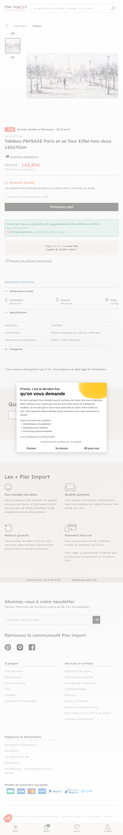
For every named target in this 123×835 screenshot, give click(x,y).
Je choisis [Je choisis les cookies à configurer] (61, 448)
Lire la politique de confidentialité (37, 436)
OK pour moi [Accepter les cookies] (91, 448)
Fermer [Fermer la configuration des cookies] (31, 448)
